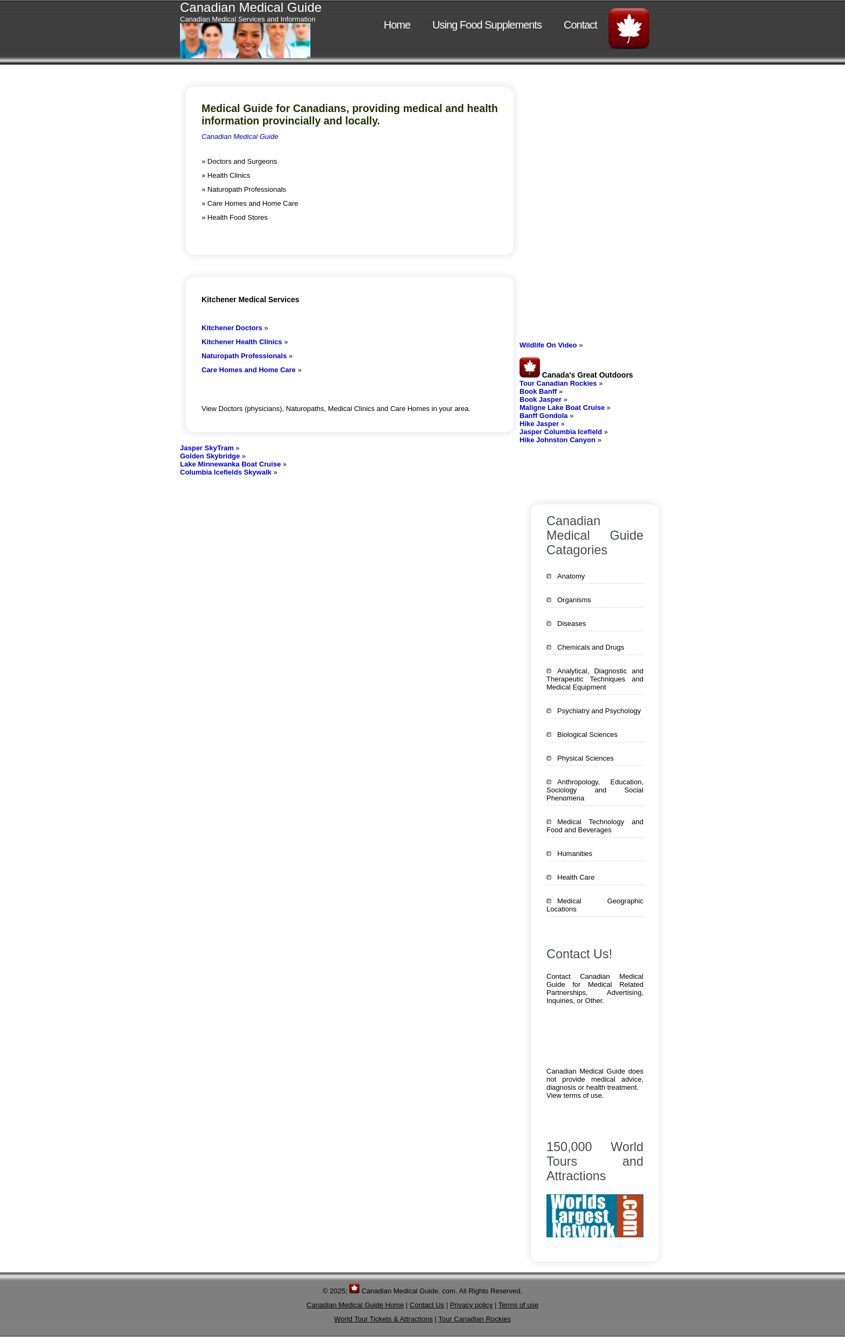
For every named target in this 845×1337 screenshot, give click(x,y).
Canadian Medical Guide (240, 137)
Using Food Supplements (487, 25)
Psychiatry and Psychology (599, 711)
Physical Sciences (585, 758)
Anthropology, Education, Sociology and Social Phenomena (594, 790)
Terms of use (518, 1305)
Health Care (575, 877)
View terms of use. (575, 1095)
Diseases (571, 623)
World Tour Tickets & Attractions (383, 1319)
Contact (580, 25)
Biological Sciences (587, 734)
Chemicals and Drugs (590, 647)
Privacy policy (471, 1305)
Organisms (574, 600)
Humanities (574, 853)
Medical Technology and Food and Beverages (594, 826)
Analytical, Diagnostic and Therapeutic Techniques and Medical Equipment (594, 679)
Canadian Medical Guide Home (355, 1305)
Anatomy (571, 576)
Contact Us (427, 1305)
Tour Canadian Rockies (475, 1319)
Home (397, 25)
